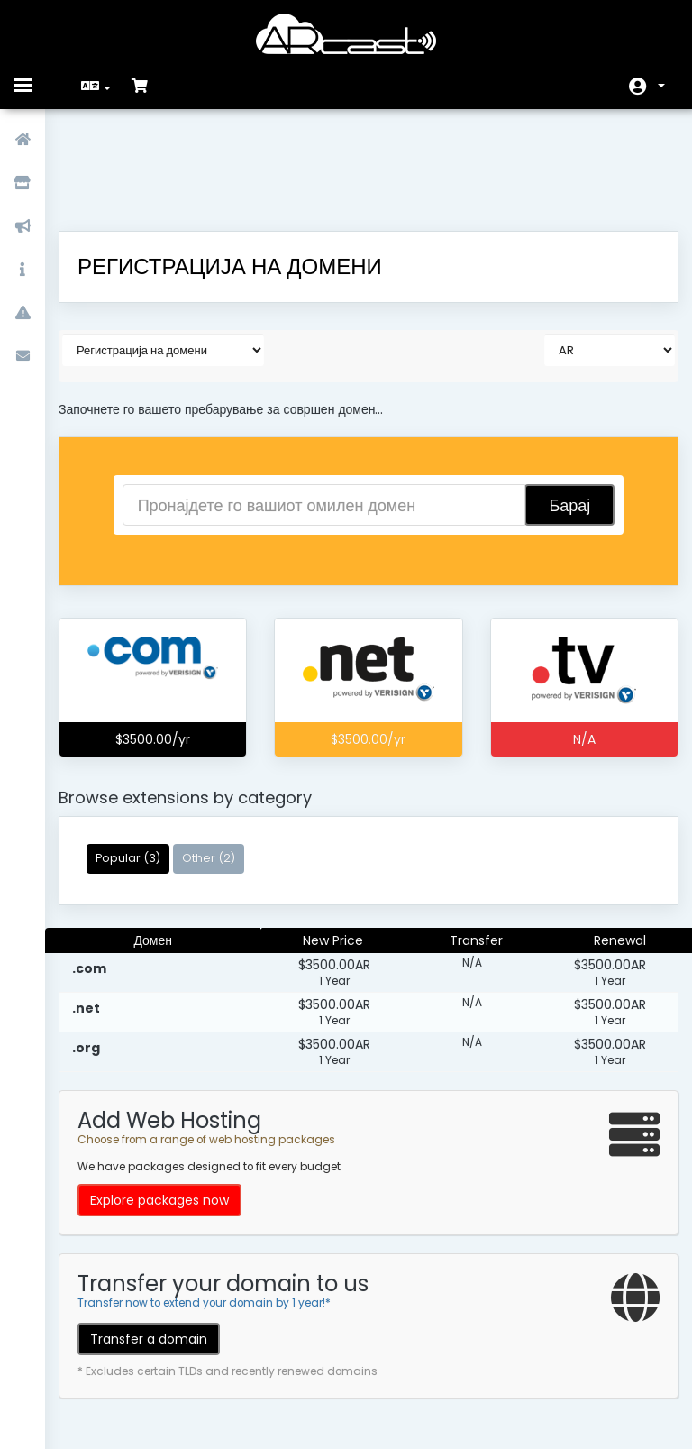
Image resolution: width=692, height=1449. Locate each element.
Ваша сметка (661, 85)
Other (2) (222, 763)
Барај (558, 410)
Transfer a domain (162, 1244)
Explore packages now (173, 1105)
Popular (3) (141, 763)
